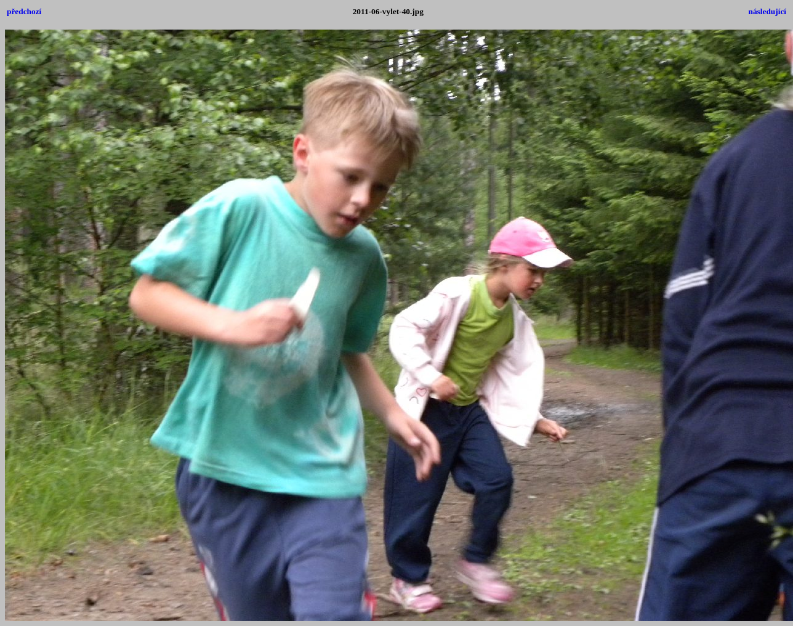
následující (767, 11)
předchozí (24, 11)
